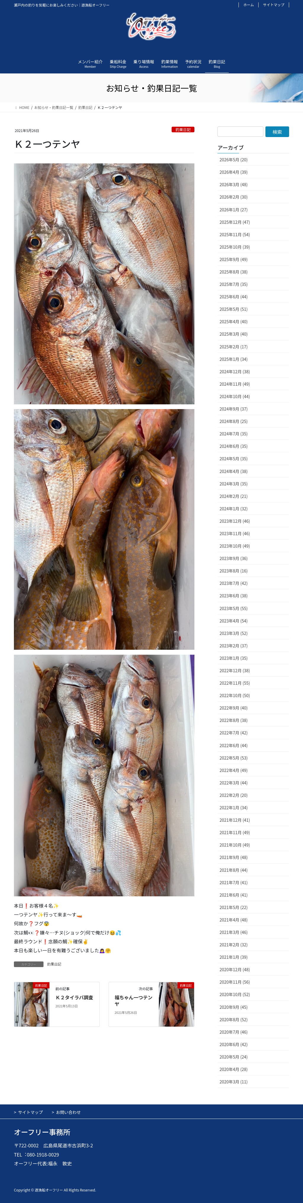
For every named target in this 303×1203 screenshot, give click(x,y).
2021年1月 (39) (234, 957)
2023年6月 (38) (234, 596)
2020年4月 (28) (234, 1069)
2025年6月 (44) (234, 297)
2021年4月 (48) (234, 920)
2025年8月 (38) (234, 272)
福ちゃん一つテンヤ (133, 1000)
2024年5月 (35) (234, 458)
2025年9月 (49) (234, 259)
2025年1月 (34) (234, 359)
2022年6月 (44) (234, 745)
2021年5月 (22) (234, 907)
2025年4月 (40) (234, 321)
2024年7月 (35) (234, 434)
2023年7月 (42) (234, 583)
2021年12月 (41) (235, 820)
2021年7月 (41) (234, 882)
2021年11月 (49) (235, 832)
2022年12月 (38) (235, 670)
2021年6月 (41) (234, 895)
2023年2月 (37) (234, 646)
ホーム (248, 4)
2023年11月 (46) (235, 533)
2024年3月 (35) (234, 484)
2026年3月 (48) (234, 184)
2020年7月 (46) (234, 1032)
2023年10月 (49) (235, 546)
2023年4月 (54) (234, 621)
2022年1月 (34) (234, 807)
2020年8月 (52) (234, 1019)
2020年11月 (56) (235, 982)
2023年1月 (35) (234, 658)
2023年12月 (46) (235, 521)
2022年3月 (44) (234, 783)
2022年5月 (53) (234, 758)
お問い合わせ (68, 1112)
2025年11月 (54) (235, 234)
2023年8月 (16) (234, 571)
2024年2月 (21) (234, 496)
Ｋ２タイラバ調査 (74, 997)
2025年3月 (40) (234, 334)
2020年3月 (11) (234, 1082)
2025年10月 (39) (235, 247)
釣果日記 (183, 129)
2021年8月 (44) (234, 870)
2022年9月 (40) (234, 708)
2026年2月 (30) (234, 197)
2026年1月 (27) (234, 210)
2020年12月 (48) (235, 969)
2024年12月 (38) (235, 371)
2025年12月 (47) (235, 222)
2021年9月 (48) (234, 857)
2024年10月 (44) (235, 396)
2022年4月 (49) (234, 770)
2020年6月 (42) (234, 1044)
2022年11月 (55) (235, 683)
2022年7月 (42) (234, 733)
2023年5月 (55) (234, 608)
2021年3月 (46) (234, 932)
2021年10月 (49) (235, 845)
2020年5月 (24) (234, 1057)
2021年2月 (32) (234, 945)
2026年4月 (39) (234, 172)
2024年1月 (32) (234, 509)
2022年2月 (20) (234, 795)
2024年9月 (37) (234, 409)
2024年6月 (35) (234, 446)
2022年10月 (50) (235, 695)
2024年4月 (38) (234, 471)
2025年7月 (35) (234, 284)
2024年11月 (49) (235, 384)
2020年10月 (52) (235, 994)
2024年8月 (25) (234, 421)
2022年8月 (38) (234, 720)
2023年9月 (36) (234, 558)
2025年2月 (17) (234, 347)
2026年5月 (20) (234, 160)
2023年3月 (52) (234, 633)
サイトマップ (273, 4)
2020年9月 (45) (234, 1007)
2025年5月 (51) (234, 309)
